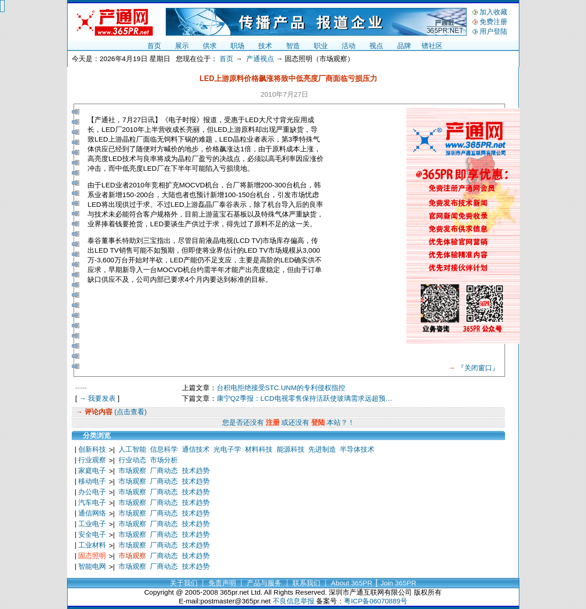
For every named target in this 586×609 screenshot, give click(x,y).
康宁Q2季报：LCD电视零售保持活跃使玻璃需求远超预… (305, 398)
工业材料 (92, 545)
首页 (154, 46)
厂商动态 (164, 470)
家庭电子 (92, 470)
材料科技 (259, 449)
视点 (376, 46)
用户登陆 (493, 31)
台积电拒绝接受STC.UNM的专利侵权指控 (281, 388)
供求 (210, 46)
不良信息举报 (293, 601)
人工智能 (132, 449)
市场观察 (132, 470)
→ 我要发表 (97, 398)
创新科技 (92, 449)
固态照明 (92, 555)
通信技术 (196, 449)
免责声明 (222, 583)
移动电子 (92, 481)
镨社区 (432, 46)
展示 (182, 46)
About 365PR (351, 583)
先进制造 (322, 449)
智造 (293, 46)
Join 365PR (398, 583)
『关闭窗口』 (478, 368)
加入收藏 (493, 12)
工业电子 (92, 524)
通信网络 (92, 513)
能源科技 (291, 449)
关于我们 (184, 583)
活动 (348, 46)
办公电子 (92, 492)
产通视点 (260, 58)
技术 (265, 46)
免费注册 (493, 21)
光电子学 (227, 449)
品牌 (404, 46)
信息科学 (164, 449)
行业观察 (92, 460)
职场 (237, 46)
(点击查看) (129, 412)
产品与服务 (264, 583)
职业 (321, 46)
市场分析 (164, 460)
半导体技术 (357, 449)
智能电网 (92, 566)
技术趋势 (196, 470)
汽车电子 (92, 502)
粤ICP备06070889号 (375, 601)
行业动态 (132, 460)
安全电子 (92, 534)
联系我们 (306, 583)
